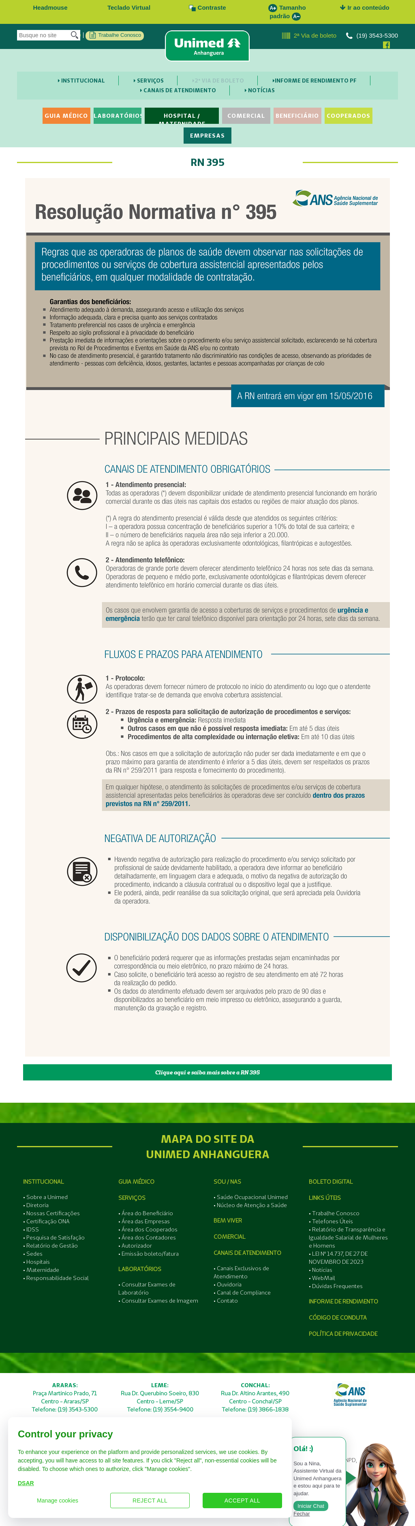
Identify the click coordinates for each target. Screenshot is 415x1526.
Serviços (149, 80)
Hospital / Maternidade (181, 118)
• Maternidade (41, 1269)
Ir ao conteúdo (364, 7)
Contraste (207, 7)
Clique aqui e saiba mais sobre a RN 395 (207, 1072)
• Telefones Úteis (331, 1221)
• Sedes (33, 1253)
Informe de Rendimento (343, 1301)
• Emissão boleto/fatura (148, 1253)
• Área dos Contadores (147, 1237)
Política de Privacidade (343, 1333)
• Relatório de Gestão (50, 1245)
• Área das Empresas (144, 1221)
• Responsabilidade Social (56, 1278)
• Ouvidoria (228, 1284)
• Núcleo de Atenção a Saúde (250, 1205)
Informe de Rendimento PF (315, 80)
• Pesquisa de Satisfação (54, 1237)
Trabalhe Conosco (115, 35)
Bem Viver (228, 1220)
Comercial (246, 115)
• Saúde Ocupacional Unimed (251, 1197)
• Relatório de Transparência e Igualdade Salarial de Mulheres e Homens (348, 1237)
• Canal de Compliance (242, 1292)
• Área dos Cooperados (148, 1229)
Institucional (81, 80)
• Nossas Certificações (51, 1213)
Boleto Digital (331, 1181)
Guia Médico (66, 115)
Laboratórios (117, 115)
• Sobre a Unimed (45, 1197)
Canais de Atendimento (178, 90)
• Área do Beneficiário (145, 1213)
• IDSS (31, 1229)
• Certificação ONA (46, 1221)
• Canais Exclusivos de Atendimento (241, 1272)
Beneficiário (297, 115)
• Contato (226, 1300)
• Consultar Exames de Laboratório (146, 1288)
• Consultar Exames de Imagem (158, 1300)
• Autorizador (135, 1245)
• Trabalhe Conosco (334, 1213)
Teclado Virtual (128, 7)
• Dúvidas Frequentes (336, 1286)
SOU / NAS (227, 1181)
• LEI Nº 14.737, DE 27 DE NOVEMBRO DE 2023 (338, 1257)
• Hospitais (36, 1261)
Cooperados (348, 115)
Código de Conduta (338, 1317)
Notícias (260, 90)
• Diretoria (36, 1205)
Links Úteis (325, 1197)
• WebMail (322, 1278)
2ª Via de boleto (309, 36)
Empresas (207, 135)
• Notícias (320, 1269)
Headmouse (50, 7)
